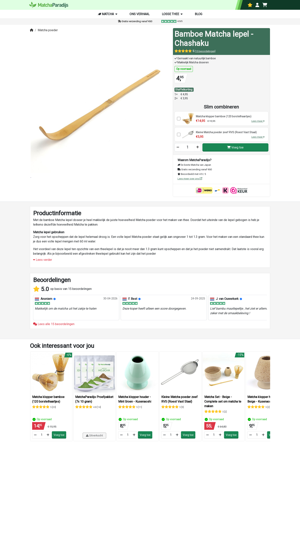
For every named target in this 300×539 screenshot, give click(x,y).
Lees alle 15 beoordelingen (53, 325)
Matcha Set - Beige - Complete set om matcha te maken (222, 402)
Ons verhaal (140, 14)
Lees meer (257, 121)
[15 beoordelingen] (205, 51)
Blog (198, 14)
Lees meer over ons (190, 178)
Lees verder (42, 261)
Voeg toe (235, 147)
